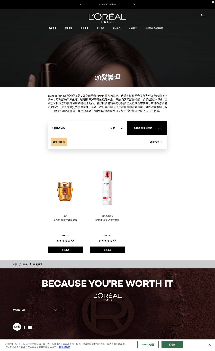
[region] (107, 345)
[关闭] (209, 344)
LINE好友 (133, 28)
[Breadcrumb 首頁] (15, 264)
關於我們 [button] (116, 28)
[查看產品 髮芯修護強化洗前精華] (107, 250)
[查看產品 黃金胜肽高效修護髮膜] (65, 250)
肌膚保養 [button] (52, 28)
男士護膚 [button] (84, 28)
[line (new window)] (17, 327)
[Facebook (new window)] (24, 327)
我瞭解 (172, 344)
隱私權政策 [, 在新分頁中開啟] (64, 347)
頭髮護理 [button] (68, 28)
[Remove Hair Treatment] (59, 142)
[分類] (117, 128)
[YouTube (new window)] (30, 327)
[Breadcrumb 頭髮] (25, 264)
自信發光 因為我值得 (154, 28)
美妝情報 (100, 28)
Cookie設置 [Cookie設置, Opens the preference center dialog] (148, 344)
